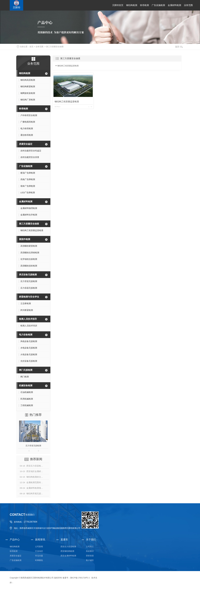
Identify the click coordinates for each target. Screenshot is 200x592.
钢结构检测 (131, 5)
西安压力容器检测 (68, 546)
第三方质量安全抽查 (55, 46)
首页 (31, 46)
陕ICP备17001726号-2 (80, 578)
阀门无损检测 (25, 370)
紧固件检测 (24, 239)
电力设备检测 (25, 334)
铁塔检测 (144, 5)
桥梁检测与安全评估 (29, 297)
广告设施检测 (158, 5)
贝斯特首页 (117, 5)
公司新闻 (39, 546)
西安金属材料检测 (68, 556)
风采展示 (90, 551)
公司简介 (90, 546)
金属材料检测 (174, 5)
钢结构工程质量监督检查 (68, 66)
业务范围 (188, 5)
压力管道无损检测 (33, 445)
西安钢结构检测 (67, 551)
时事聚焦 (39, 560)
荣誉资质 (90, 556)
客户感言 (90, 560)
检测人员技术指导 (28, 319)
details (57, 106)
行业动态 (39, 551)
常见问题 (39, 556)
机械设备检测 (25, 385)
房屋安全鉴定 (25, 144)
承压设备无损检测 (28, 274)
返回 (179, 46)
